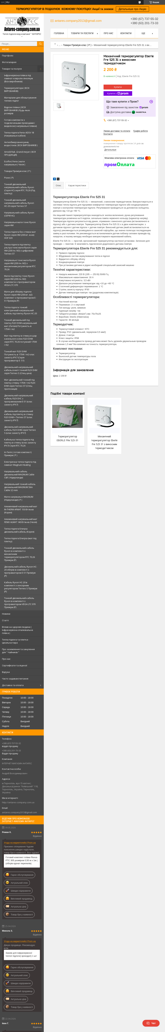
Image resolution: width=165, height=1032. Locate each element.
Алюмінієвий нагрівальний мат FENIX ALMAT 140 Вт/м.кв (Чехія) (20, 521)
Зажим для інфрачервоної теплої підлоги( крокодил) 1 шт (21, 954)
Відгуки (6, 672)
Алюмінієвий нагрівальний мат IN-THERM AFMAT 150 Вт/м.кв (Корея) (20, 509)
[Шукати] (40, 43)
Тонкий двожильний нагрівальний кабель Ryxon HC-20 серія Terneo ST (19, 203)
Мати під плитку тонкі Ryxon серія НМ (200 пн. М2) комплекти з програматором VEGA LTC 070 (19, 280)
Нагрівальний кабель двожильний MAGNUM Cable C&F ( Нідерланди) (19, 474)
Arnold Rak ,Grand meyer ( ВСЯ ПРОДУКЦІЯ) (20, 153)
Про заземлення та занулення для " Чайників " (18, 651)
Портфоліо (7, 55)
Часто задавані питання (15, 678)
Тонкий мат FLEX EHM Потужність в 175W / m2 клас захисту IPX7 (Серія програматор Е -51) (19, 356)
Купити (118, 86)
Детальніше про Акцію (132, 9)
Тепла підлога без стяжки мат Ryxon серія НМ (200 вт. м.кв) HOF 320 (20, 234)
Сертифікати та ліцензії (14, 665)
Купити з (117, 93)
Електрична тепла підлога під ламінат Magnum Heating (20, 463)
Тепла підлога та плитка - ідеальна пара (15, 641)
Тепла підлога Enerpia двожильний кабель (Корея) (19, 530)
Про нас (6, 658)
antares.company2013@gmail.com (19, 812)
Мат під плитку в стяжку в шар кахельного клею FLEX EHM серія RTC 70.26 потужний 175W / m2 (20, 340)
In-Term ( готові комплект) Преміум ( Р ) (17, 454)
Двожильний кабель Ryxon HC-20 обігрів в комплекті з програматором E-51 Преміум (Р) (20, 571)
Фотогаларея (9, 62)
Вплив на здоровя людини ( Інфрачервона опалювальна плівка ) (17, 630)
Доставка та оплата (13, 685)
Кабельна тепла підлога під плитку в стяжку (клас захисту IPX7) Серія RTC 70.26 (20, 442)
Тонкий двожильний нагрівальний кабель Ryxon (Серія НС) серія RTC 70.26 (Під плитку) (19, 189)
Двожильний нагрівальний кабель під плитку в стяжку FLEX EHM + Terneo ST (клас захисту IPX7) (18, 416)
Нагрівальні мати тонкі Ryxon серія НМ (20, 224)
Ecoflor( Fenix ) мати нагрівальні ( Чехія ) (14, 163)
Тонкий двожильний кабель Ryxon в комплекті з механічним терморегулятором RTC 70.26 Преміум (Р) (19, 554)
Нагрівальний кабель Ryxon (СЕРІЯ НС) (19, 214)
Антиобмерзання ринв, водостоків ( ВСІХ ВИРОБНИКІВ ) (20, 144)
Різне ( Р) (8, 177)
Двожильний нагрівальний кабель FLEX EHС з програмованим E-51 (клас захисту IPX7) (18, 400)
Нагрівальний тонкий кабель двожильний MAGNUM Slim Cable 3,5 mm (20, 487)
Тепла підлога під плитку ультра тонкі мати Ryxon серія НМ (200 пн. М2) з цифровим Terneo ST (20, 249)
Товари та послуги (12, 68)
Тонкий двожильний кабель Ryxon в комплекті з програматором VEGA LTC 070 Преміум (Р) (20, 603)
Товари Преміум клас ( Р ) (17, 171)
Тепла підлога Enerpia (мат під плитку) (20, 540)
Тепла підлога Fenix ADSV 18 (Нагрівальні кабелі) (19, 134)
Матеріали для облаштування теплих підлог (20, 99)
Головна (59, 33)
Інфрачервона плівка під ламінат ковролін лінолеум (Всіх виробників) (18, 78)
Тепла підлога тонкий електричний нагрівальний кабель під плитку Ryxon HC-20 (20, 310)
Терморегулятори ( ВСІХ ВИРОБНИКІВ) (16, 89)
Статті (5, 620)
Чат (151, 1023)
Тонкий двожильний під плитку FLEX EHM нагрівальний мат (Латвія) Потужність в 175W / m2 (20, 324)
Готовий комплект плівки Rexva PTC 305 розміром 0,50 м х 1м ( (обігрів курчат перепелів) (22, 860)
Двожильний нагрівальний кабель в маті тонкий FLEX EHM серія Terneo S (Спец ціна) (20, 370)
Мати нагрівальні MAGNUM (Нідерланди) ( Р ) (18, 498)
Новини (6, 613)
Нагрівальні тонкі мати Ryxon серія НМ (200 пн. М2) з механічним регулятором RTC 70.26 (20, 265)
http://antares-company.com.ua (18, 802)
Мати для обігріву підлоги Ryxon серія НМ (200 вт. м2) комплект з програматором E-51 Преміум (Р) (20, 296)
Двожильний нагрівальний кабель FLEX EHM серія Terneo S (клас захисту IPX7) (20, 429)
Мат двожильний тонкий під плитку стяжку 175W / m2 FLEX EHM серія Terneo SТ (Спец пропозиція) (19, 384)
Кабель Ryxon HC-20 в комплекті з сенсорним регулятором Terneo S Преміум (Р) (20, 587)
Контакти (125, 33)
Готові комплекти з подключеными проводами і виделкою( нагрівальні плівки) (20, 122)
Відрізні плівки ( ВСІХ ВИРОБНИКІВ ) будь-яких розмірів (17, 110)
